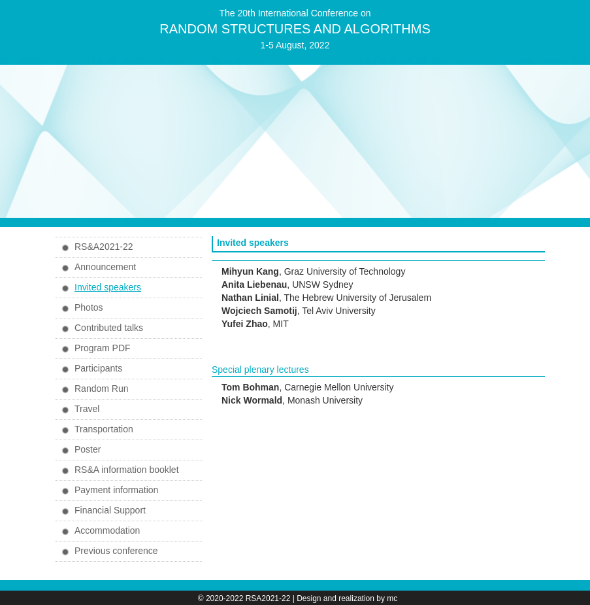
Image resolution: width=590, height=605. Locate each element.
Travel (86, 409)
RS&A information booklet (126, 469)
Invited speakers (107, 287)
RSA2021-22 (268, 598)
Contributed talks (108, 327)
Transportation (103, 429)
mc (392, 598)
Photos (88, 307)
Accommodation (107, 530)
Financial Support (110, 510)
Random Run (101, 388)
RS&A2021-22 (103, 246)
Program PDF (102, 348)
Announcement (105, 267)
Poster (87, 449)
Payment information (116, 490)
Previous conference (116, 550)
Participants (98, 368)
